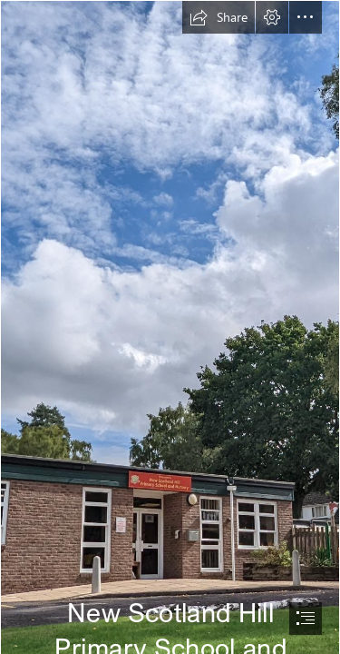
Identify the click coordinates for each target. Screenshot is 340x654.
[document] (170, 327)
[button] (218, 17)
